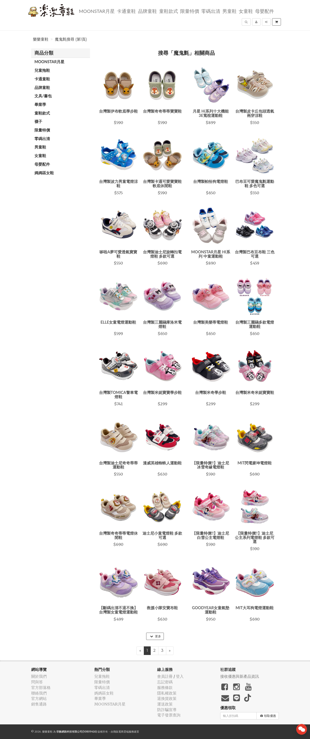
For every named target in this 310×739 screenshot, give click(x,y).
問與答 (37, 681)
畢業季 (40, 104)
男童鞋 (229, 10)
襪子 (38, 121)
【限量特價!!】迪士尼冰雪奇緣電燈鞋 (210, 465)
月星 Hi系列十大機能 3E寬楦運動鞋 (211, 113)
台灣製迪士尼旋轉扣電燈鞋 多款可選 (162, 254)
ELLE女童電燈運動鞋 (118, 322)
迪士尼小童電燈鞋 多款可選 (162, 535)
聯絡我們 (39, 693)
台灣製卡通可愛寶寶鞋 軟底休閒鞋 (162, 183)
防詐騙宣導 (167, 709)
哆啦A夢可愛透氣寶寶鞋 (118, 254)
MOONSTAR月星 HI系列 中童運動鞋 (210, 254)
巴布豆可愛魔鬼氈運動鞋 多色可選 (254, 183)
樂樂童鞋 (40, 39)
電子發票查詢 (168, 715)
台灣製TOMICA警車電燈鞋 (118, 394)
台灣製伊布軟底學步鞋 (118, 111)
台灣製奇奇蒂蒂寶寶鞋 (162, 111)
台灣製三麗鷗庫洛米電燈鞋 (162, 324)
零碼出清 (210, 10)
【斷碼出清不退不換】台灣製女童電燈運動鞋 (118, 609)
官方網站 (39, 698)
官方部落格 (41, 687)
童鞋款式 (168, 10)
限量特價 (189, 10)
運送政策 (165, 704)
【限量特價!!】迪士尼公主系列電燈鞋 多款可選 (254, 537)
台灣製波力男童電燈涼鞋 (118, 183)
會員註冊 (165, 676)
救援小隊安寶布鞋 (162, 607)
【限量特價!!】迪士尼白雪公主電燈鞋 (210, 535)
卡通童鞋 (126, 10)
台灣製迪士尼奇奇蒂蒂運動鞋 (118, 465)
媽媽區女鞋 (44, 172)
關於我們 (39, 676)
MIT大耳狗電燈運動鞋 (255, 607)
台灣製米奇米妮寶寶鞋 (254, 392)
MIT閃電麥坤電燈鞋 (254, 463)
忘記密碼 (165, 681)
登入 (180, 676)
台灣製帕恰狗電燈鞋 (210, 181)
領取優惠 (268, 716)
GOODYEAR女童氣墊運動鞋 (210, 609)
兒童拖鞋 (42, 70)
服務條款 (165, 687)
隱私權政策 (167, 693)
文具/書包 (43, 95)
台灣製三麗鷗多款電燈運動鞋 (254, 324)
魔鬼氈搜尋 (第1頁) (71, 39)
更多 (155, 636)
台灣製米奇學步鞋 (210, 392)
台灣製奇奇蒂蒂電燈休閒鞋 (118, 535)
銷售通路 (39, 704)
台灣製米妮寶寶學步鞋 (162, 392)
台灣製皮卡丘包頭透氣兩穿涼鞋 (254, 113)
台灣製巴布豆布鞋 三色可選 (254, 254)
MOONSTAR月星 (97, 10)
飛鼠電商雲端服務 (123, 731)
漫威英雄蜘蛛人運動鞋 (162, 463)
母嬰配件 (264, 10)
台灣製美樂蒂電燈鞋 (210, 322)
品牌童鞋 (147, 10)
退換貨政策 (167, 698)
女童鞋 (246, 10)
